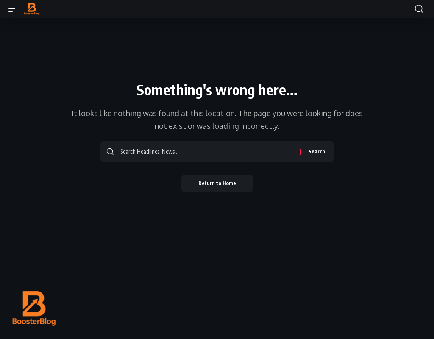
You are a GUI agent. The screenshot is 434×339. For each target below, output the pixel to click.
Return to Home (217, 183)
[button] (15, 9)
